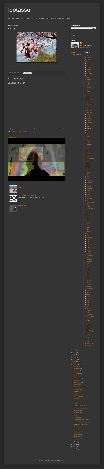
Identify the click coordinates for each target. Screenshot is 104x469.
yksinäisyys (90, 343)
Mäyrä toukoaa (22, 205)
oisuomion (89, 215)
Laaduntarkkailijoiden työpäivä (82, 419)
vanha (88, 333)
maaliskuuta (77, 434)
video (88, 337)
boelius (88, 71)
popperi (89, 239)
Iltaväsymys (77, 415)
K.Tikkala (76, 391)
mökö (88, 210)
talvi (88, 300)
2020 (74, 364)
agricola (89, 57)
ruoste (88, 270)
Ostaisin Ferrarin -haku (80, 387)
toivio (88, 312)
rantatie (89, 253)
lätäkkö (88, 192)
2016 (74, 449)
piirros (88, 233)
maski (88, 196)
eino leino (89, 73)
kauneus (89, 130)
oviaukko (89, 223)
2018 (74, 444)
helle (88, 102)
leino (88, 168)
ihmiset (88, 116)
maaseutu (89, 194)
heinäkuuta (77, 378)
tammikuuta (77, 439)
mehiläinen (89, 198)
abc (87, 55)
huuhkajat (89, 112)
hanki (88, 96)
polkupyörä (89, 237)
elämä (88, 75)
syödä (88, 294)
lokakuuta (77, 371)
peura (88, 231)
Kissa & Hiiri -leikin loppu (80, 424)
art (87, 61)
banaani (89, 69)
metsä (88, 200)
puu (88, 249)
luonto (88, 184)
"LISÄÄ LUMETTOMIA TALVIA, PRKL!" (28, 195)
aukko (88, 63)
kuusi (88, 166)
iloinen (88, 120)
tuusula (88, 320)
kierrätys (89, 142)
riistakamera (90, 255)
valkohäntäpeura (91, 331)
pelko (88, 229)
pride (88, 245)
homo (88, 108)
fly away (89, 83)
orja (88, 219)
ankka (88, 59)
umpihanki (89, 327)
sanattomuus (90, 276)
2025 (74, 352)
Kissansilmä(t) (78, 384)
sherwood (89, 284)
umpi (88, 325)
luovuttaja (89, 188)
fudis (88, 85)
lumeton (89, 176)
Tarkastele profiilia (85, 47)
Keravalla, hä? (78, 412)
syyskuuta (77, 373)
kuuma (88, 164)
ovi (87, 221)
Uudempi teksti (12, 129)
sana (88, 274)
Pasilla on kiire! (78, 389)
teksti (88, 304)
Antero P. (76, 398)
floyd (88, 81)
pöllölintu (89, 251)
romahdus (89, 259)
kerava (88, 136)
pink (88, 235)
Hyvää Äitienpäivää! (79, 405)
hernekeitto (89, 104)
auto (88, 65)
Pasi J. (76, 401)
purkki (88, 247)
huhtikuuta (77, 432)
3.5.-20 (76, 426)
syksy (88, 292)
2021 (74, 362)
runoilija (89, 266)
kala (88, 126)
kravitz (88, 155)
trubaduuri (89, 314)
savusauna (89, 280)
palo (88, 227)
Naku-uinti (20, 186)
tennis (88, 306)
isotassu (84, 43)
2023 (74, 357)
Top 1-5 (76, 403)
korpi (88, 153)
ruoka (88, 268)
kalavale (89, 128)
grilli (88, 94)
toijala (88, 310)
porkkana (89, 241)
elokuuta (76, 375)
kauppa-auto (90, 132)
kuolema (89, 162)
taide (88, 296)
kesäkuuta (77, 380)
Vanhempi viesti (60, 129)
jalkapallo (89, 122)
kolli (88, 151)
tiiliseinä (89, 308)
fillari (88, 77)
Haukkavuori (77, 417)
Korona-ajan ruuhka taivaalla (81, 422)
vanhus (88, 335)
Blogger (62, 460)
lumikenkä (89, 180)
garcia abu (89, 88)
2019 (74, 442)
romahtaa (89, 261)
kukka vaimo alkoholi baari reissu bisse (90, 158)
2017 (74, 446)
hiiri (87, 106)
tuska (88, 318)
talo (87, 298)
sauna (88, 278)
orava (88, 217)
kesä (88, 140)
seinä (88, 282)
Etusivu (36, 129)
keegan (88, 134)
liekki (88, 174)
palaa (88, 225)
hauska (88, 98)
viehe (88, 339)
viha (88, 341)
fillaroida (89, 79)
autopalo (89, 67)
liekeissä (89, 172)
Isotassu (19, 9)
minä (88, 204)
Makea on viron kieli (79, 394)
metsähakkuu (90, 202)
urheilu (88, 329)
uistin (88, 323)
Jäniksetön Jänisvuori (80, 410)
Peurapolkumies (78, 396)
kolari (88, 149)
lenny (88, 170)
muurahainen (90, 208)
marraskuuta (77, 368)
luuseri (88, 190)
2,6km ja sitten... (78, 429)
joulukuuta (77, 366)
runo (88, 264)
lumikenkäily (90, 182)
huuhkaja (89, 110)
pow (88, 243)
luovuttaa (89, 186)
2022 (74, 359)
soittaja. (89, 286)
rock (88, 257)
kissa (88, 147)
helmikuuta (77, 436)
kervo (88, 138)
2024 (74, 355)
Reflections (12, 137)
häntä (88, 114)
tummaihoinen (90, 316)
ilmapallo (89, 118)
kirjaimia (89, 144)
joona (88, 124)
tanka (88, 302)
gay (87, 90)
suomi (88, 290)
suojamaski (90, 288)
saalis (88, 272)
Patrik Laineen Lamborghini (81, 408)
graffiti (88, 92)
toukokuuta (77, 382)
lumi (88, 178)
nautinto (89, 213)
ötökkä (88, 345)
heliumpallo (90, 100)
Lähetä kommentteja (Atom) (18, 131)
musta (88, 206)
